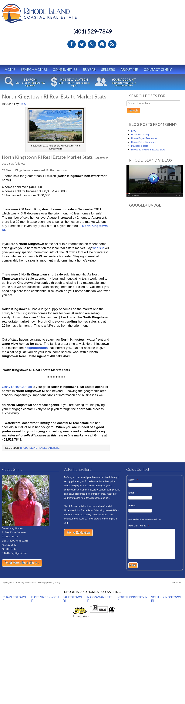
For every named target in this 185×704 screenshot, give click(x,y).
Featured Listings (140, 134)
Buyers (89, 69)
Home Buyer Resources (144, 138)
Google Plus (92, 44)
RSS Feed (112, 44)
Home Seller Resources (144, 142)
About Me (129, 69)
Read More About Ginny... (22, 562)
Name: (133, 479)
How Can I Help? (138, 525)
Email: (133, 492)
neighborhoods (36, 348)
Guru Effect (176, 582)
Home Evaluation (78, 532)
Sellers (108, 69)
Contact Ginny (158, 69)
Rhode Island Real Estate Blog (40, 448)
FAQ (133, 130)
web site (98, 248)
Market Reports (139, 145)
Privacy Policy (53, 582)
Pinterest (102, 44)
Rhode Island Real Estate (47, 15)
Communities (65, 69)
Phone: (132, 505)
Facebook (71, 44)
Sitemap (41, 582)
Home (10, 69)
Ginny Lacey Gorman (17, 387)
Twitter (82, 44)
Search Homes (34, 69)
